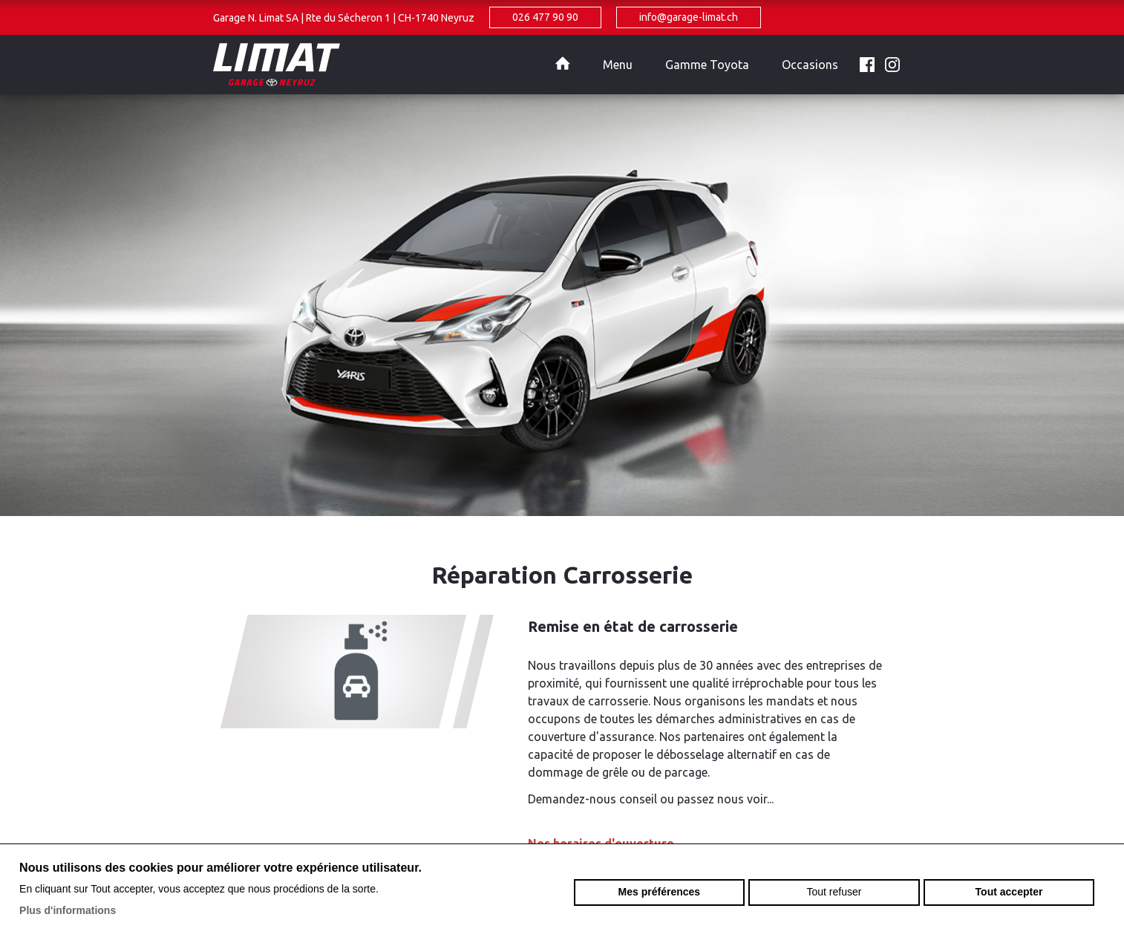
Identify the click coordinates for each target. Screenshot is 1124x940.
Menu (618, 64)
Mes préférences (659, 892)
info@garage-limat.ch (688, 17)
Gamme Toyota (707, 64)
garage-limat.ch (376, 64)
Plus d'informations (67, 910)
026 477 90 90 (545, 17)
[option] (562, 304)
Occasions (810, 64)
